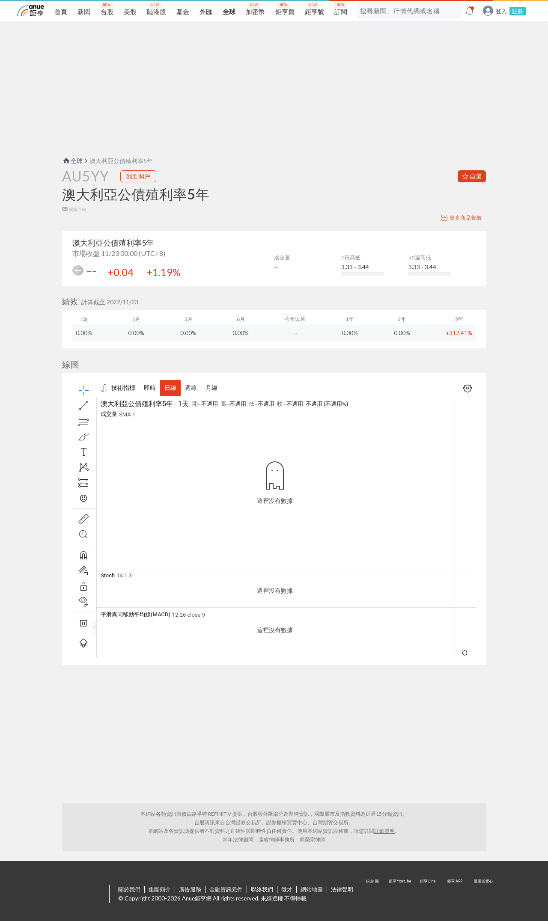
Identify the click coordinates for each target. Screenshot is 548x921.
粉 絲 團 (373, 894)
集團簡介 (160, 889)
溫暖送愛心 (483, 894)
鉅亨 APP (455, 894)
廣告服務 (190, 889)
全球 (72, 160)
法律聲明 (342, 889)
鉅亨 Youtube (400, 894)
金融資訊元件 (226, 889)
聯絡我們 (262, 889)
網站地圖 (312, 889)
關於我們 (129, 889)
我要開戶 (138, 176)
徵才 (286, 889)
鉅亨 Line (428, 894)
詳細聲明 (384, 831)
